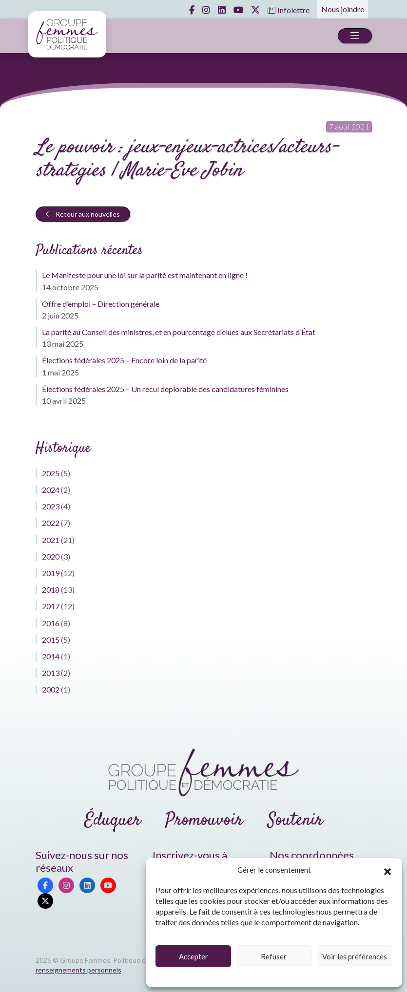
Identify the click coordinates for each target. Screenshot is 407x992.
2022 (50, 522)
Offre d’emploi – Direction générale (100, 303)
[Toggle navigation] (355, 35)
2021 (50, 539)
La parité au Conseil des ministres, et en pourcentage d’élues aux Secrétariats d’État (178, 332)
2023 (50, 506)
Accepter (193, 956)
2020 (50, 556)
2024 (50, 489)
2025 (50, 473)
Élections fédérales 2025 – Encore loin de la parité (124, 360)
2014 (50, 656)
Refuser (274, 956)
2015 (50, 639)
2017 (50, 606)
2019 (50, 573)
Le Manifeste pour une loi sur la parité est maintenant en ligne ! (145, 275)
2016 (50, 623)
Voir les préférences (354, 956)
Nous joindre (342, 9)
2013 (50, 672)
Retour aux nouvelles (83, 214)
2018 (50, 589)
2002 (50, 689)
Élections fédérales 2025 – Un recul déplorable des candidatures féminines (165, 388)
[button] (387, 870)
